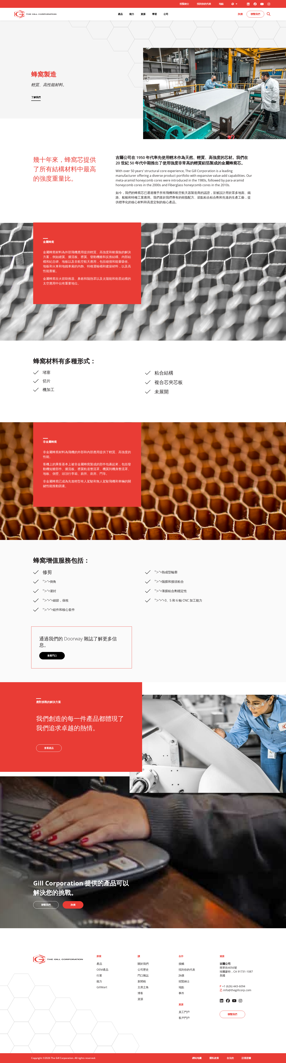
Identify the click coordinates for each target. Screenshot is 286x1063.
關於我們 (143, 963)
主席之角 (143, 987)
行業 (99, 975)
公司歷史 (143, 969)
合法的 (230, 1058)
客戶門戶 (184, 1018)
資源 (140, 999)
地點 (221, 3)
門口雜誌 (143, 975)
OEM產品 (102, 969)
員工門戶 (184, 1012)
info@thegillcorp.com (237, 990)
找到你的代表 (204, 3)
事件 (181, 993)
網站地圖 (197, 1058)
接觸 (181, 963)
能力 (99, 981)
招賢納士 (184, 3)
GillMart (102, 987)
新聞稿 (142, 981)
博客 (140, 993)
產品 (99, 963)
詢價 (181, 975)
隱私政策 (214, 1058)
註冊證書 (246, 1058)
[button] (268, 14)
